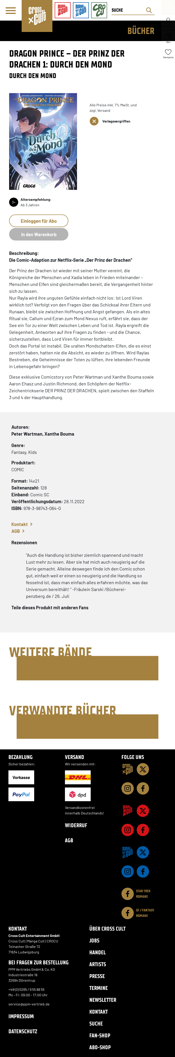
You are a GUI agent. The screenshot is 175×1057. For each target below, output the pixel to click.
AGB (15, 531)
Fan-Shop (99, 1035)
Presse (97, 976)
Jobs (94, 940)
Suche (96, 1023)
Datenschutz (22, 1031)
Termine (98, 988)
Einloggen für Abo (39, 221)
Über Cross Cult (107, 928)
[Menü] (10, 10)
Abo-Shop (100, 1047)
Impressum (21, 1016)
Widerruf (76, 825)
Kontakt (19, 524)
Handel (97, 952)
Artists (97, 964)
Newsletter (102, 1000)
